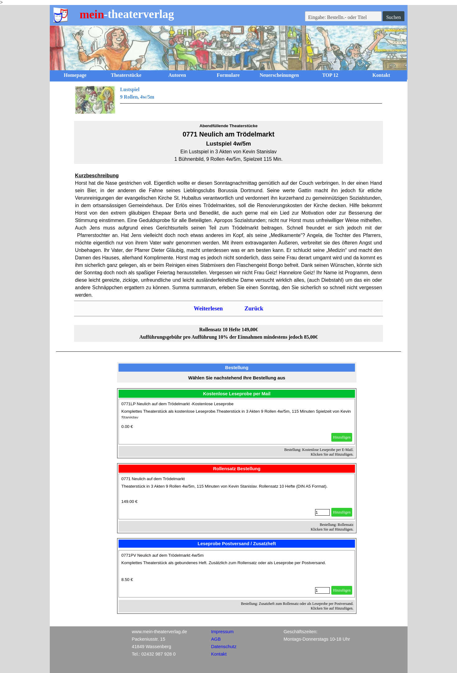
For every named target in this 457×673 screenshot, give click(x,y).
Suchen (393, 17)
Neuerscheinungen (279, 75)
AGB (216, 639)
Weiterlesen (208, 308)
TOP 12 (330, 75)
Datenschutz (223, 646)
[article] (237, 421)
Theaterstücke (126, 75)
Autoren (177, 75)
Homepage (75, 75)
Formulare (228, 75)
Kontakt (381, 75)
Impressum (222, 631)
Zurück (254, 308)
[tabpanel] (228, 100)
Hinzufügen (342, 437)
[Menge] (322, 512)
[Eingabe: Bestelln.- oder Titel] (343, 17)
